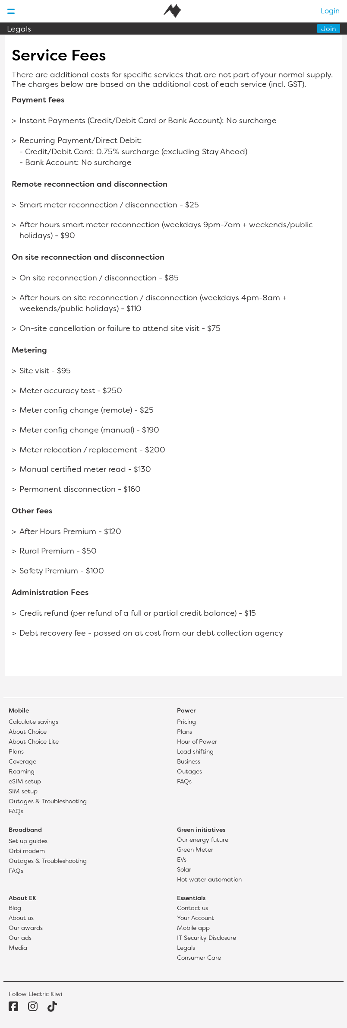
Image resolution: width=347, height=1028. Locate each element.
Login (330, 11)
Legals (19, 29)
